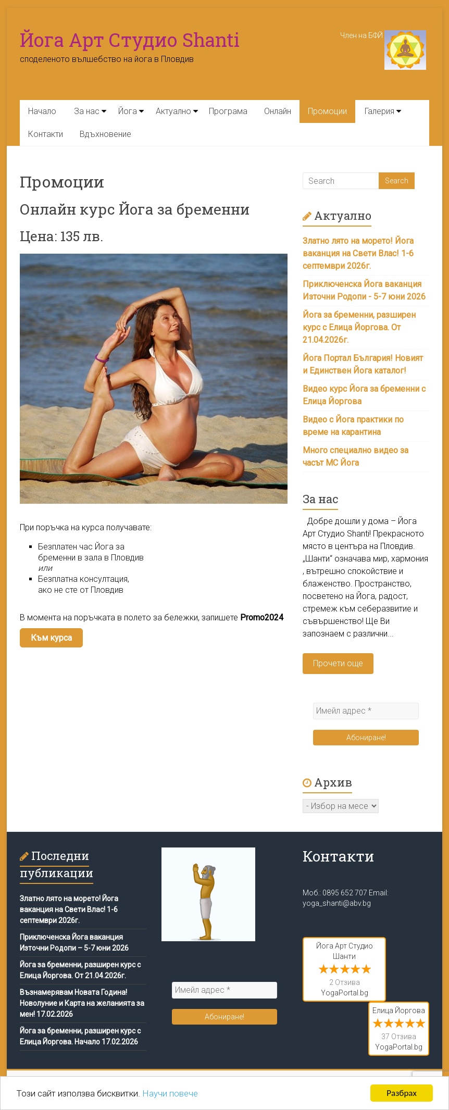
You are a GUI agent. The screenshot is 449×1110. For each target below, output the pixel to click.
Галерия (379, 111)
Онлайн (277, 111)
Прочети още (338, 663)
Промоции (327, 111)
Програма (228, 111)
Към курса (51, 638)
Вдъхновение (105, 134)
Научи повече (170, 1093)
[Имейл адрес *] (366, 711)
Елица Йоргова (398, 1010)
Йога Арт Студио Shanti (130, 39)
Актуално (173, 111)
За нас (86, 111)
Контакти (45, 134)
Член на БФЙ (383, 35)
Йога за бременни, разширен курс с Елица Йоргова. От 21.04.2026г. (359, 327)
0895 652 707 (344, 893)
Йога (127, 111)
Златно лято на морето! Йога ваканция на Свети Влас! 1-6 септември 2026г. (358, 253)
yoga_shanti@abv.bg (337, 903)
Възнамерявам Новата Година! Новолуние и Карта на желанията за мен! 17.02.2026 (82, 1003)
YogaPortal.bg (344, 993)
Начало (42, 111)
